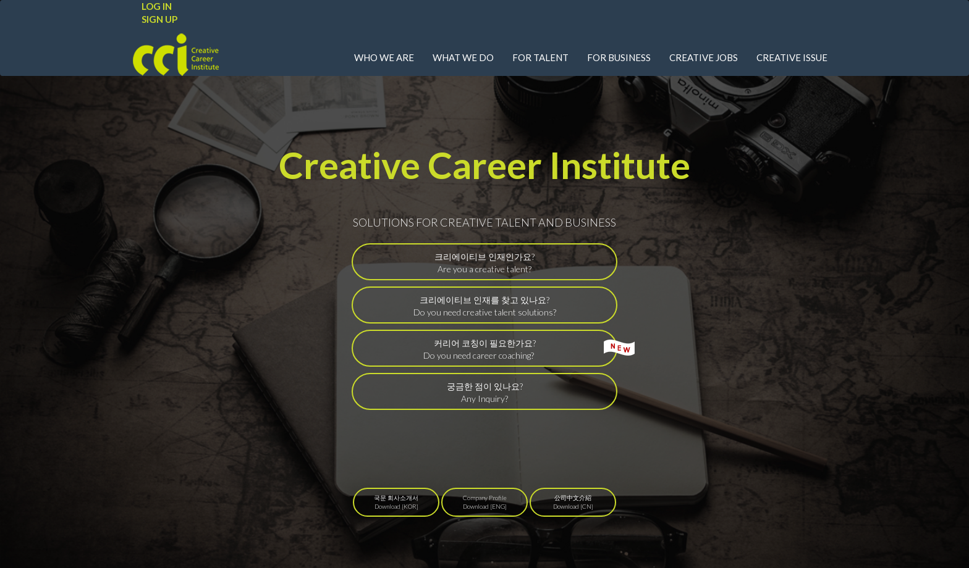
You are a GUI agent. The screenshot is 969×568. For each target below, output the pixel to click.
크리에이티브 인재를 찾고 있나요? (484, 305)
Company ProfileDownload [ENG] (485, 502)
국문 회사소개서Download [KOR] (396, 502)
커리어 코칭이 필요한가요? (520, 349)
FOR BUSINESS (619, 57)
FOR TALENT (540, 57)
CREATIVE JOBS (703, 57)
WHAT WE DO (463, 57)
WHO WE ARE (384, 57)
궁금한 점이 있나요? (485, 392)
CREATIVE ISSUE (791, 57)
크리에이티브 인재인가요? (484, 262)
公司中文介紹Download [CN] (573, 502)
